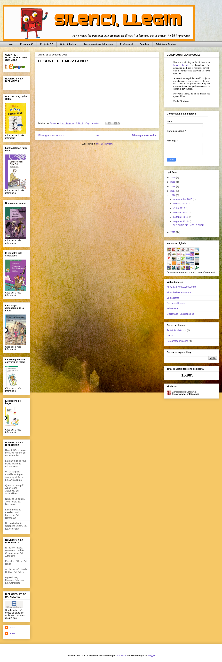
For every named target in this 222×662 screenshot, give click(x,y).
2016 (173, 195)
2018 (173, 186)
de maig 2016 (180, 203)
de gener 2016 (180, 221)
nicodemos (121, 655)
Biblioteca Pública (166, 44)
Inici (11, 44)
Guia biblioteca (68, 44)
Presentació (26, 44)
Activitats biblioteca (176, 330)
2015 (173, 232)
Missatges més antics (144, 135)
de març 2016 (180, 212)
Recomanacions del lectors (98, 44)
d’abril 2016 (179, 208)
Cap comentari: (93, 123)
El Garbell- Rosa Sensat (179, 292)
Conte (170, 335)
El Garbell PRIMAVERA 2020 (181, 287)
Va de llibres (173, 298)
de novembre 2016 (183, 199)
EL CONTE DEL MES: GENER (63, 61)
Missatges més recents (51, 135)
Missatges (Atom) (104, 144)
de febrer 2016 (181, 217)
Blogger (151, 655)
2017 (173, 191)
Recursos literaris (175, 303)
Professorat (126, 44)
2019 (173, 182)
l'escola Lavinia (181, 65)
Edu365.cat (172, 308)
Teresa (11, 627)
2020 (173, 177)
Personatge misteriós (177, 341)
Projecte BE (46, 44)
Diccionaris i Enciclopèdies (180, 314)
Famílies (144, 44)
